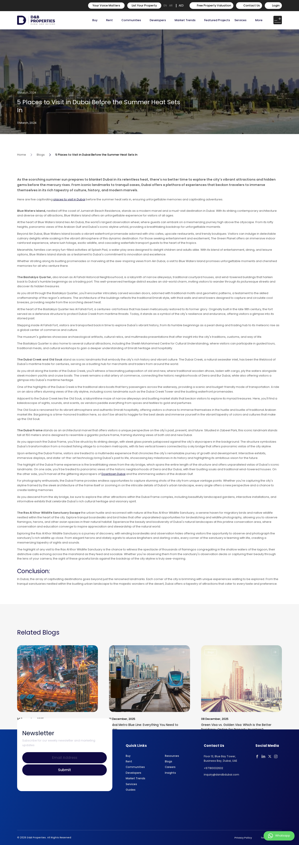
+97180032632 (213, 768)
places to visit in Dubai (69, 210)
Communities (131, 20)
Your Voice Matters (106, 5)
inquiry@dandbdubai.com (221, 774)
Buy (94, 20)
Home (21, 165)
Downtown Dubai (113, 484)
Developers (158, 20)
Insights (170, 773)
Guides (130, 790)
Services (240, 20)
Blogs (41, 165)
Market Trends (135, 778)
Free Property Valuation (211, 6)
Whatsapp (279, 835)
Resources (172, 756)
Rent (109, 20)
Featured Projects (217, 20)
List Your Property (144, 5)
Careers (170, 767)
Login (273, 6)
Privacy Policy (243, 837)
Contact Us (249, 6)
